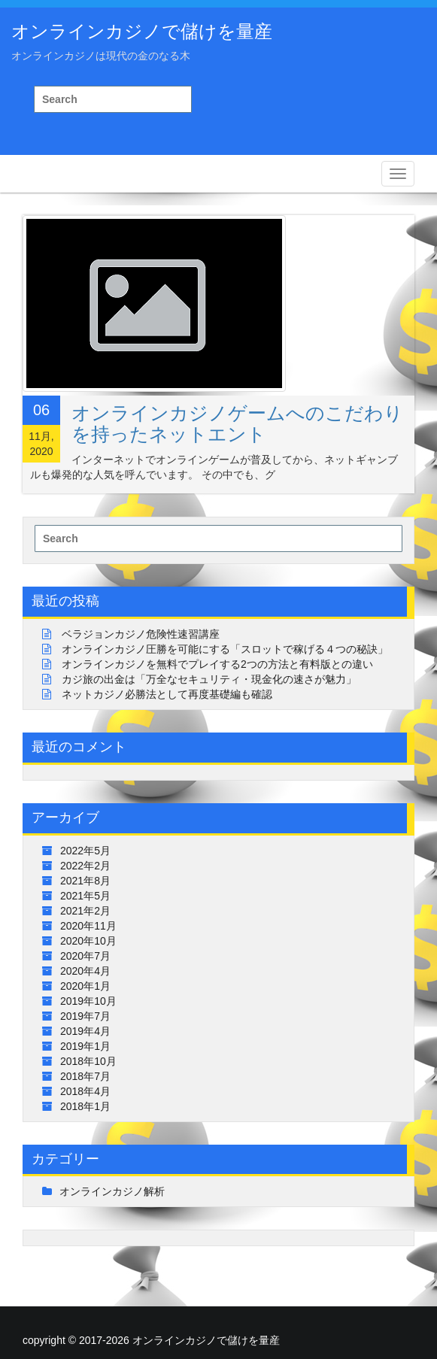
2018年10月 (88, 1061)
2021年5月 (85, 896)
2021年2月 (85, 911)
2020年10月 (88, 941)
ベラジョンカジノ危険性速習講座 (141, 634)
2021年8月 (85, 881)
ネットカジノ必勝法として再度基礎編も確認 (167, 694)
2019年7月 (85, 1016)
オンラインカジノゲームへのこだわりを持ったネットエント (237, 423)
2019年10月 (88, 1001)
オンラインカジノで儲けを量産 (141, 31)
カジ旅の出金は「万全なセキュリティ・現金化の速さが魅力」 (209, 679)
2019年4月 (85, 1031)
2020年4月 (85, 971)
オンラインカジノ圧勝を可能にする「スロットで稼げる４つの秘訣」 (225, 649)
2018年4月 (85, 1091)
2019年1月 (85, 1046)
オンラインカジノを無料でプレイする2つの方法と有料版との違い (217, 664)
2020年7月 (85, 956)
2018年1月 (85, 1106)
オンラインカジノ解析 (112, 1191)
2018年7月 (85, 1076)
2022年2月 (85, 866)
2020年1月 (85, 986)
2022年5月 (85, 851)
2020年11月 (88, 926)
